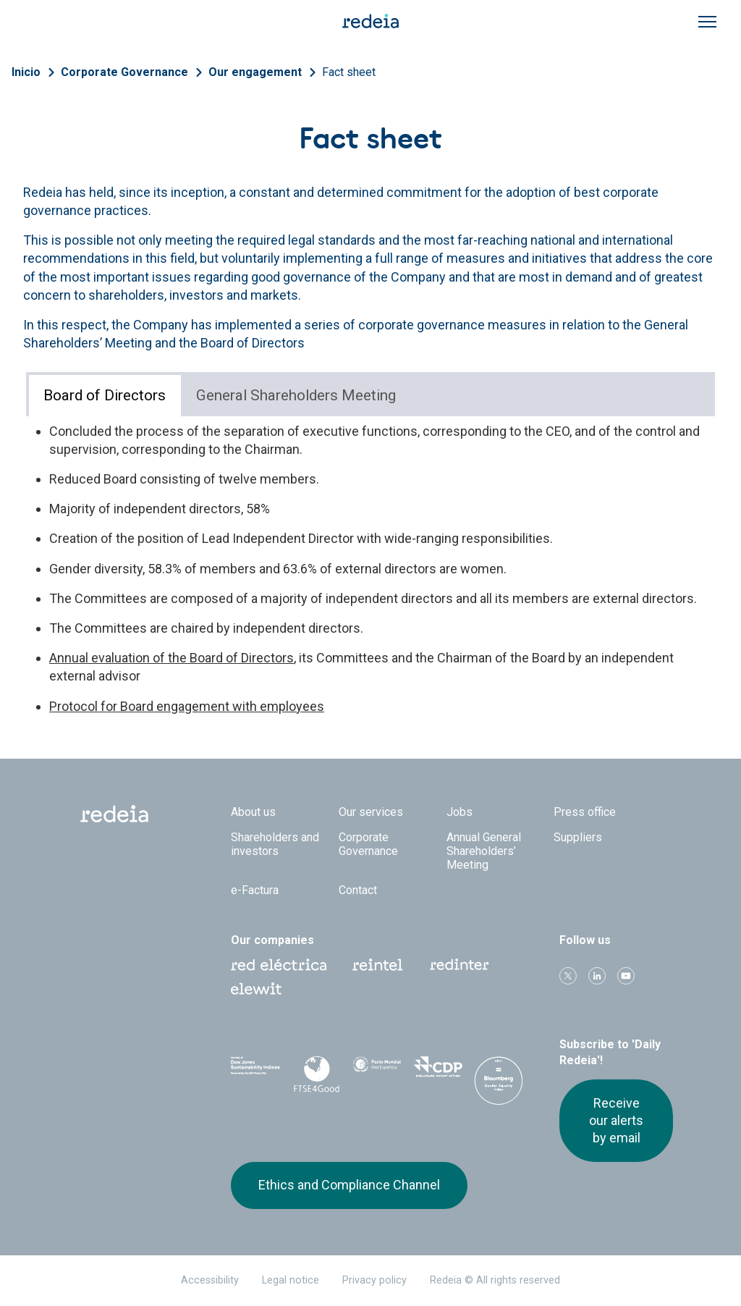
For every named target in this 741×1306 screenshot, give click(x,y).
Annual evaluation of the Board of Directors (171, 657)
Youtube (626, 976)
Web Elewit (256, 988)
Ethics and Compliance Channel (349, 1184)
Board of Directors (104, 395)
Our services (371, 812)
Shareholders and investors (275, 844)
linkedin (597, 976)
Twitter (568, 976)
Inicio (26, 72)
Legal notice (290, 1280)
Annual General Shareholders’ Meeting (483, 851)
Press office (585, 812)
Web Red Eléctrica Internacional (459, 965)
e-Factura (255, 890)
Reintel (377, 965)
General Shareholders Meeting (296, 395)
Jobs (459, 812)
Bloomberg (498, 1086)
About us (253, 812)
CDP (437, 1071)
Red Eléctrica (278, 965)
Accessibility (210, 1280)
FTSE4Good (316, 1074)
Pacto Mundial (377, 1072)
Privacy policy (374, 1280)
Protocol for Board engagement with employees (186, 706)
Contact (358, 890)
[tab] (105, 395)
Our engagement (255, 72)
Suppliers (578, 837)
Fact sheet (349, 72)
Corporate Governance (124, 72)
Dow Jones (255, 1071)
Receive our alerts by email (616, 1120)
